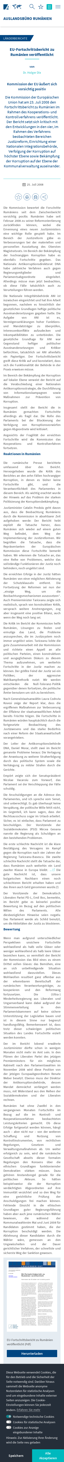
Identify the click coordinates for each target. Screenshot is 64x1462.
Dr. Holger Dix (32, 72)
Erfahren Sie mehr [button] (28, 1410)
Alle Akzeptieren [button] (48, 1455)
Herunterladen (32, 1353)
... (52, 870)
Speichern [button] (16, 1455)
